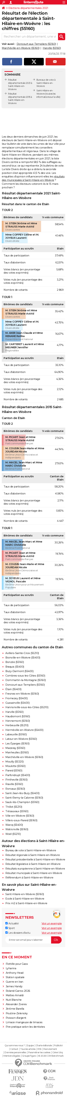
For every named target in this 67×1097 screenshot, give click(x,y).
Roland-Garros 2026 (18, 990)
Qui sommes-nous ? (15, 1045)
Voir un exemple (52, 923)
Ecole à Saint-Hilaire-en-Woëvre (24, 898)
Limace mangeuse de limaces (24, 1022)
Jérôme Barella (15, 1008)
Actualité (12, 923)
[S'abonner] (33, 940)
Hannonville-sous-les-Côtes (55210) (26, 707)
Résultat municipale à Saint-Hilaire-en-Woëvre (33, 873)
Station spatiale (15, 977)
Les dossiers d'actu (17, 932)
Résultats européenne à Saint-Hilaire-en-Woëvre (35, 868)
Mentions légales (12, 1056)
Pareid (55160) (13, 770)
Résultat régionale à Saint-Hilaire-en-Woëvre (32, 855)
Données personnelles (15, 1052)
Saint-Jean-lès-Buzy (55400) (22, 793)
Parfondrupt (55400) (17, 775)
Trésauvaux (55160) (16, 811)
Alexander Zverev (16, 1004)
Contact (14, 1049)
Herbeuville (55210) (16, 725)
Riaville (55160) (14, 784)
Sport (10, 928)
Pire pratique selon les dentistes (25, 1026)
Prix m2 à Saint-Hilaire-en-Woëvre (26, 903)
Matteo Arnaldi (15, 995)
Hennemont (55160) (17, 720)
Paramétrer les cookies (39, 1052)
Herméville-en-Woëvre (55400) (24, 730)
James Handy (14, 986)
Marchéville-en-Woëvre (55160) (20, 48)
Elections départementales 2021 (28, 8)
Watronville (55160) (16, 829)
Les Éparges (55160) (17, 743)
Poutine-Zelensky (17, 1013)
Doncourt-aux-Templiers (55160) (36, 44)
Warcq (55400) (14, 824)
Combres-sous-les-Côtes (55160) (25, 675)
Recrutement (50, 1049)
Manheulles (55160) (17, 752)
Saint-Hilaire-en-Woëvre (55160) (24, 894)
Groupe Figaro (29, 1056)
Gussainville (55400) (17, 702)
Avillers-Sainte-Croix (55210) (22, 653)
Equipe (30, 1045)
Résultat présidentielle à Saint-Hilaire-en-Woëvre (35, 859)
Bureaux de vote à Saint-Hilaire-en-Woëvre (46, 83)
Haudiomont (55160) (17, 716)
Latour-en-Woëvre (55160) (21, 739)
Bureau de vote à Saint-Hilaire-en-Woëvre (30, 850)
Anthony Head (14, 972)
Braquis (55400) (14, 666)
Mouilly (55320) (14, 761)
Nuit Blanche (14, 999)
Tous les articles (28, 1049)
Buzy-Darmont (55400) (19, 671)
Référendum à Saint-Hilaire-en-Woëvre (29, 877)
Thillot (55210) (13, 806)
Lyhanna (11, 968)
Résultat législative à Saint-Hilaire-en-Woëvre (32, 864)
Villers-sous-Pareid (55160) (21, 820)
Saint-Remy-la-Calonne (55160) (24, 797)
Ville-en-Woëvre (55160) (19, 815)
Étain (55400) (13, 689)
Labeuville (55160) (16, 734)
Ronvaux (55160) (15, 788)
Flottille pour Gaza (17, 963)
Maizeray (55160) (15, 748)
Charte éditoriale (44, 1045)
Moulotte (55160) (15, 766)
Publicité (58, 1045)
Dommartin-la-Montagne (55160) (25, 680)
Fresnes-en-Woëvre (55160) (22, 693)
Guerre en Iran (14, 981)
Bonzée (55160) (14, 662)
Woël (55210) (13, 834)
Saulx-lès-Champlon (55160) (22, 802)
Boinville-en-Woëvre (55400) (22, 657)
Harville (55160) (52, 48)
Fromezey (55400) (16, 698)
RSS (39, 1049)
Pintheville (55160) (16, 779)
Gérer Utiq (57, 1052)
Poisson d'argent (16, 1017)
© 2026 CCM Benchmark (51, 1056)
